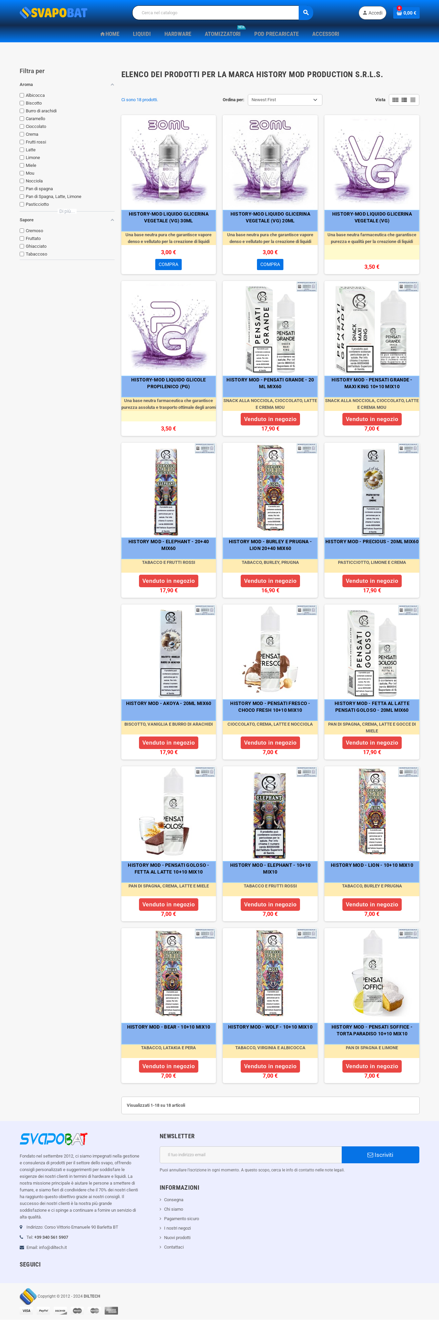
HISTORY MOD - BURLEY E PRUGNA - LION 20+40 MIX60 (270, 545)
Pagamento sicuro (181, 1219)
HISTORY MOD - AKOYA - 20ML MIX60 (169, 703)
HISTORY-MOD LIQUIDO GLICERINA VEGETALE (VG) (372, 217)
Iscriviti (380, 1155)
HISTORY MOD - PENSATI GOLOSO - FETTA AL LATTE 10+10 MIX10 (168, 869)
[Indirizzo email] (251, 1155)
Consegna (173, 1200)
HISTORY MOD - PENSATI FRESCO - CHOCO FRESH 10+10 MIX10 (270, 707)
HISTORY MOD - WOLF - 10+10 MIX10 (270, 1027)
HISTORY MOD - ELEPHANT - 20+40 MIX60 (168, 545)
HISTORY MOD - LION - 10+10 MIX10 (372, 865)
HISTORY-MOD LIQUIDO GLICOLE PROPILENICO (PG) (168, 383)
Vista (380, 99)
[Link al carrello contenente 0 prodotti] (406, 13)
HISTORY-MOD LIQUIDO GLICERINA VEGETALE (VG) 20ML (270, 217)
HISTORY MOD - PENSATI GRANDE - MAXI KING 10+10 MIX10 (372, 383)
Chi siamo (173, 1209)
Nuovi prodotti (177, 1237)
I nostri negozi (177, 1228)
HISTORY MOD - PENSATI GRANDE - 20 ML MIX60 (270, 383)
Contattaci (174, 1247)
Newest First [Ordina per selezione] (264, 99)
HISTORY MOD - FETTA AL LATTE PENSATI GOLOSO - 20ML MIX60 (372, 707)
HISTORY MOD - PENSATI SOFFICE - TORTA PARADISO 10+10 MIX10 (372, 1031)
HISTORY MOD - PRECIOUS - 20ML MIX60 (372, 542)
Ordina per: (233, 99)
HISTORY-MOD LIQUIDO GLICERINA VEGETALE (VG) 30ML (168, 217)
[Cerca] (222, 12)
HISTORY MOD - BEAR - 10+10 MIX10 (169, 1027)
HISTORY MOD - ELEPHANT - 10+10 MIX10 (270, 869)
